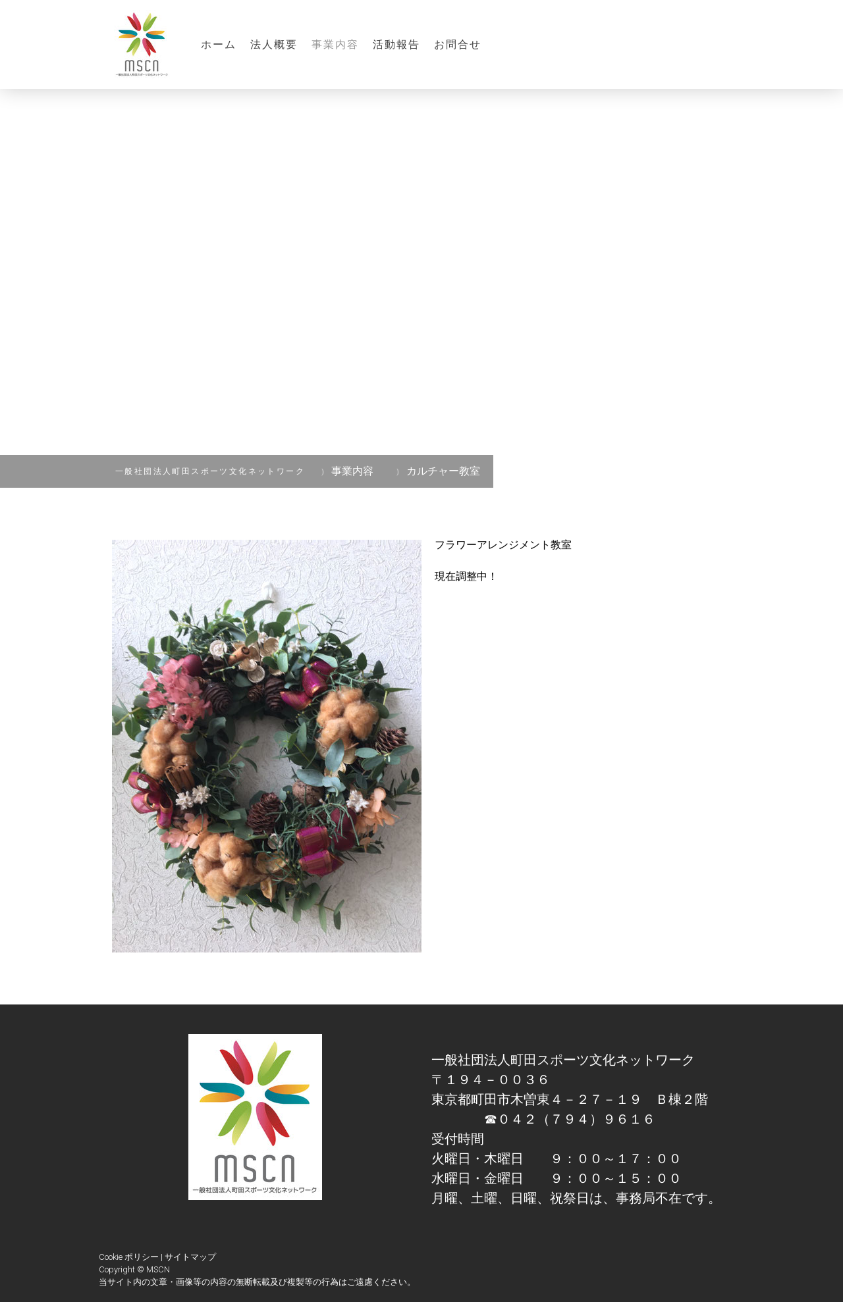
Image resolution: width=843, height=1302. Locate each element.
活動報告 (397, 44)
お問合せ (458, 44)
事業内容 (336, 44)
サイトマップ (190, 1257)
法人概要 (274, 44)
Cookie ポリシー (129, 1257)
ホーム (219, 44)
